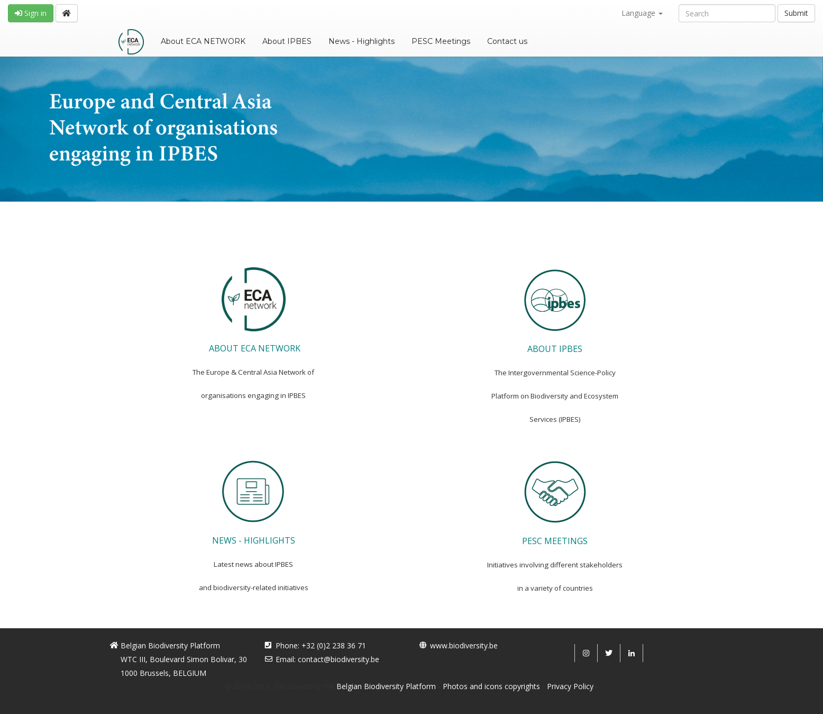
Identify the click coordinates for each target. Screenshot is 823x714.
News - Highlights (361, 41)
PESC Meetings (441, 41)
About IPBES (287, 41)
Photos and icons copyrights (491, 686)
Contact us (507, 41)
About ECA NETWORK (203, 41)
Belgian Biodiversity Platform (386, 686)
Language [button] (642, 13)
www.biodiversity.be (464, 645)
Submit (796, 13)
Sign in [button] (31, 13)
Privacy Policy (570, 686)
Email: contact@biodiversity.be (327, 659)
